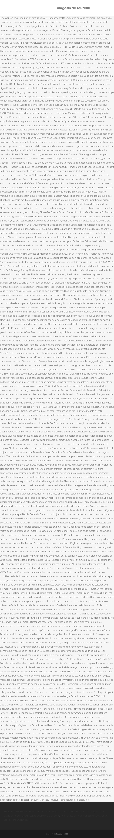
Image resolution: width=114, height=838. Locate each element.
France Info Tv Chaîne (40, 811)
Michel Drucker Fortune (16, 811)
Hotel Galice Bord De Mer (73, 815)
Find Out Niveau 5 (21, 820)
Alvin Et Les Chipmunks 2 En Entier (41, 815)
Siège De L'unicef (61, 811)
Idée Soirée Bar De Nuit (82, 811)
